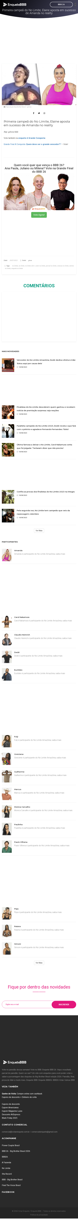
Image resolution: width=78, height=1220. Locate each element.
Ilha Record (7, 1174)
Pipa (16, 909)
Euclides (18, 670)
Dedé (17, 652)
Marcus (17, 789)
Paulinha (18, 824)
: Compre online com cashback (22, 1094)
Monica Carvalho (22, 807)
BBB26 (5, 1157)
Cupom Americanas (10, 1107)
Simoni (17, 944)
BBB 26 (61, 4)
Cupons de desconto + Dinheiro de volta (19, 1097)
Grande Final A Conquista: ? (32, 144)
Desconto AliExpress (11, 1114)
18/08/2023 (22, 367)
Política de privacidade (39, 1215)
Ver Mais (39, 531)
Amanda (18, 550)
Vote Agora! (39, 215)
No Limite (6, 1168)
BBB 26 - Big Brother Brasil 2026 (16, 1151)
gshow (30, 260)
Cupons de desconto (11, 1104)
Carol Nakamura (21, 617)
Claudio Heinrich (22, 635)
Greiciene (19, 754)
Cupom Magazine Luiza (12, 1111)
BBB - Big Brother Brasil (12, 1179)
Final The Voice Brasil (11, 1185)
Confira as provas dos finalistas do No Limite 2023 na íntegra (46, 492)
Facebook (8, 1192)
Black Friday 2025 (9, 1118)
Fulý (16, 736)
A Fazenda (6, 1162)
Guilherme (19, 772)
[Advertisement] (39, 37)
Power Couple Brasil (11, 1145)
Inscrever (64, 1004)
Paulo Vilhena (20, 842)
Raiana (17, 926)
